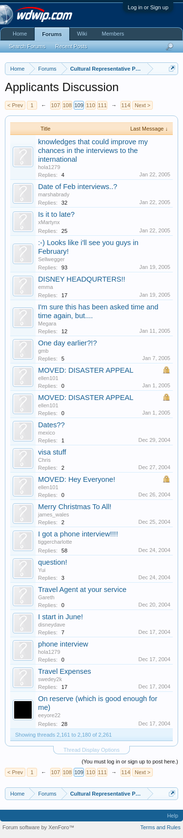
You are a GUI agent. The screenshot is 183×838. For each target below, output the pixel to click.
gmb (43, 351)
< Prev (15, 105)
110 (90, 105)
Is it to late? (56, 214)
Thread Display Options (91, 750)
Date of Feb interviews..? (77, 186)
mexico (46, 433)
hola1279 (49, 167)
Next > (142, 105)
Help (172, 816)
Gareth (46, 597)
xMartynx (49, 222)
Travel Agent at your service (82, 589)
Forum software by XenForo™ (38, 827)
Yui (41, 570)
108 (66, 105)
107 (55, 105)
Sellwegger (51, 259)
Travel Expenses (64, 671)
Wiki (82, 34)
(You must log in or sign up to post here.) (129, 761)
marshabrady (53, 194)
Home (20, 34)
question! (52, 562)
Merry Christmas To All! (74, 507)
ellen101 (48, 378)
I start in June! (60, 617)
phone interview (63, 644)
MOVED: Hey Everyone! (76, 479)
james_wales (53, 514)
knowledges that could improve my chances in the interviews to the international (93, 150)
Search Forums (27, 46)
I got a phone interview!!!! (78, 534)
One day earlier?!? (67, 343)
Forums (51, 34)
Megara (47, 323)
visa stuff (52, 452)
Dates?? (51, 425)
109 (78, 105)
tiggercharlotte (55, 542)
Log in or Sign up (148, 7)
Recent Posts (71, 46)
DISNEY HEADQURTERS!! (81, 279)
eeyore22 (49, 715)
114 (125, 105)
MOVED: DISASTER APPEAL (85, 370)
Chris (44, 460)
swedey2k (50, 679)
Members (113, 34)
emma (45, 287)
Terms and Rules (160, 827)
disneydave (51, 625)
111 (102, 105)
